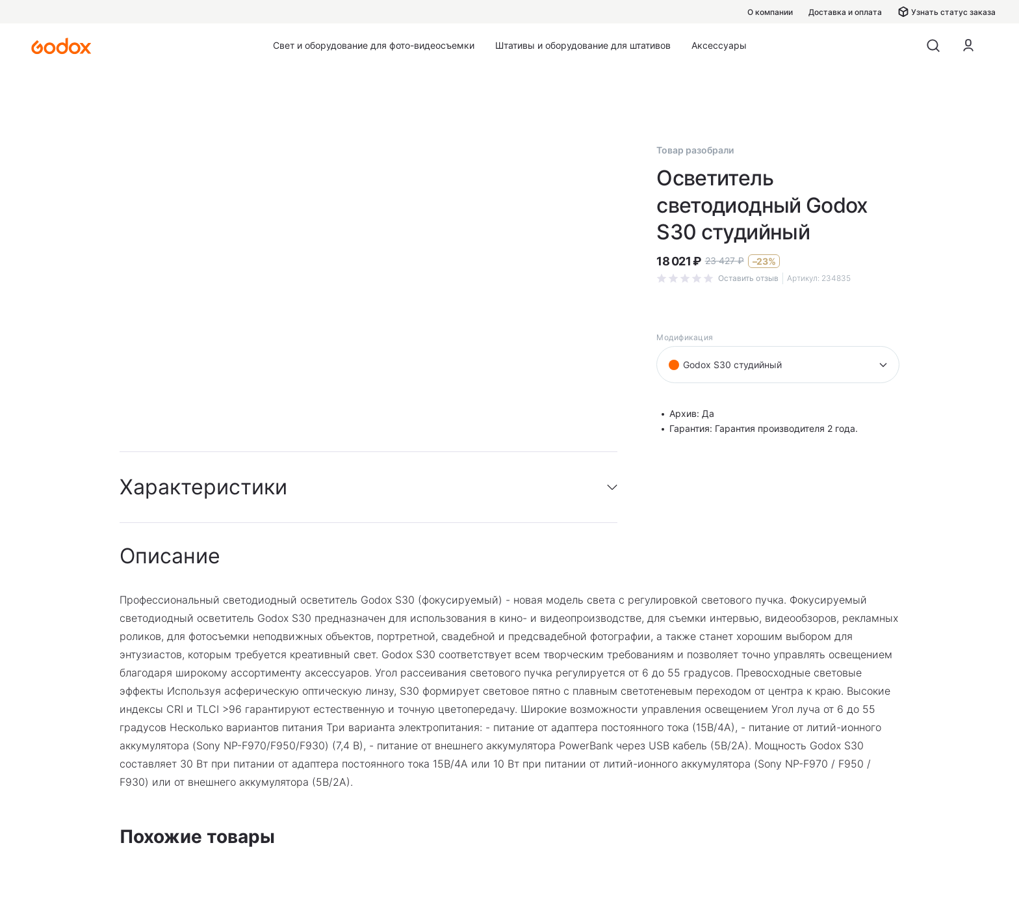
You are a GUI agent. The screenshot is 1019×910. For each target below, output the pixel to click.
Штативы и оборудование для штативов (583, 45)
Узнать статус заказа (946, 12)
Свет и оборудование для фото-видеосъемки (373, 45)
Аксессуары (719, 45)
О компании (770, 12)
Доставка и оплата (845, 12)
